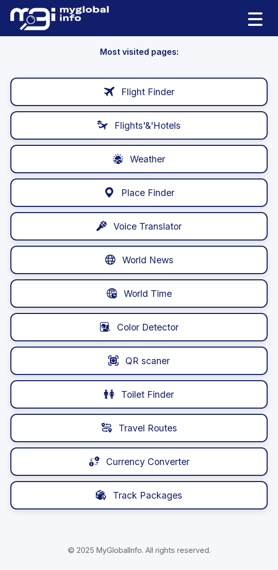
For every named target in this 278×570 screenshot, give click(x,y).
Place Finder (139, 192)
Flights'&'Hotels (139, 125)
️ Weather (139, 159)
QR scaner (139, 360)
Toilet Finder (139, 394)
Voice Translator (139, 226)
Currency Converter (139, 461)
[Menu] (255, 18)
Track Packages (139, 495)
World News (139, 259)
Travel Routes (139, 428)
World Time (139, 293)
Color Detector (139, 327)
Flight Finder (139, 91)
